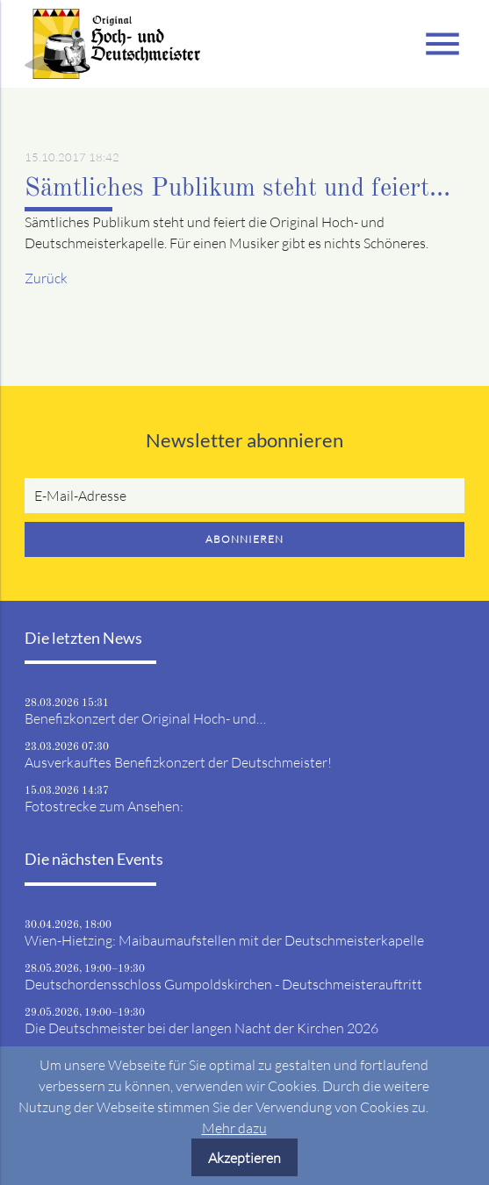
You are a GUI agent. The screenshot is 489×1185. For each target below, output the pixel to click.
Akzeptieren (244, 1158)
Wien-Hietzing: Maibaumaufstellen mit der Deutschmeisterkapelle (224, 940)
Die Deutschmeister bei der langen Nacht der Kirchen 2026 (201, 1028)
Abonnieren (244, 539)
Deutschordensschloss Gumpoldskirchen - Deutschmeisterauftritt (223, 984)
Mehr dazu (234, 1128)
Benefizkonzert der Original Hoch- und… (145, 718)
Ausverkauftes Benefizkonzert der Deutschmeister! (178, 762)
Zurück (46, 278)
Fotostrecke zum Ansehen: (104, 806)
